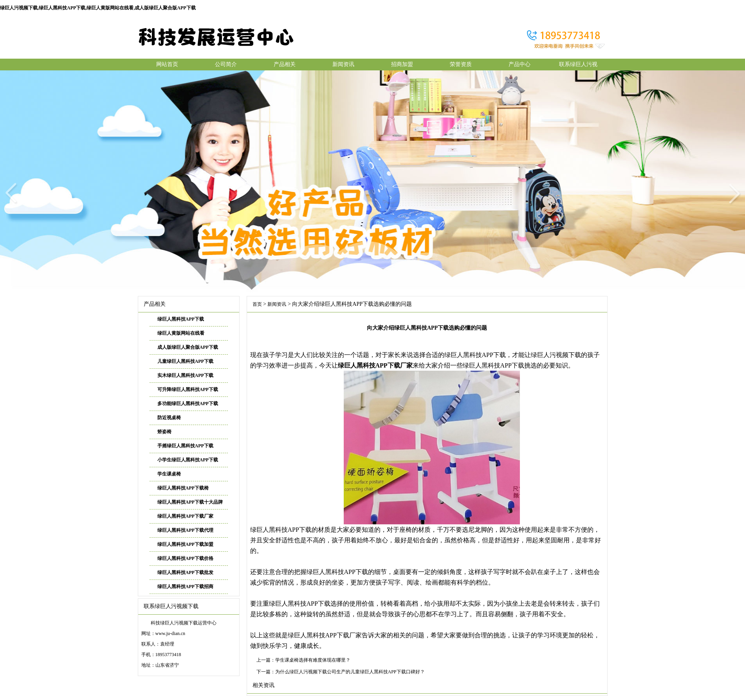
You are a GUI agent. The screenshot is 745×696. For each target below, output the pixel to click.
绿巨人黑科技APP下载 (180, 319)
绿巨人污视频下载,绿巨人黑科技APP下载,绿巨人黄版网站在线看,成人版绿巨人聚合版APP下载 (98, 8)
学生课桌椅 (169, 474)
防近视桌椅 (169, 417)
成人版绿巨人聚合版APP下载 (187, 347)
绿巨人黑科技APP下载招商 (185, 586)
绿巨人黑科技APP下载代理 (185, 530)
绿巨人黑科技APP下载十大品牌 (190, 502)
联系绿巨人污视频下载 (578, 65)
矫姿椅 (164, 431)
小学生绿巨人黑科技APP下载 (187, 460)
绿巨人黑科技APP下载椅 (183, 488)
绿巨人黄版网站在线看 (180, 333)
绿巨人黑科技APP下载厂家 (185, 516)
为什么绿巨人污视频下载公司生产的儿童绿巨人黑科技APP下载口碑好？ (350, 671)
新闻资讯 (343, 64)
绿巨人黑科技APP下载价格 (185, 558)
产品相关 (285, 64)
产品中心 (519, 64)
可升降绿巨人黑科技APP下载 (187, 389)
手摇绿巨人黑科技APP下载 (185, 445)
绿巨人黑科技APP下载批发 (185, 572)
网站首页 (167, 64)
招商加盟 (402, 64)
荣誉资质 (461, 64)
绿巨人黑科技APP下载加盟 (185, 544)
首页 (257, 304)
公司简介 (226, 64)
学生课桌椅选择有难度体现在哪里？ (312, 660)
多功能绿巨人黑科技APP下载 (187, 403)
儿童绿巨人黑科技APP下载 (185, 361)
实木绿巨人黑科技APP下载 (185, 375)
